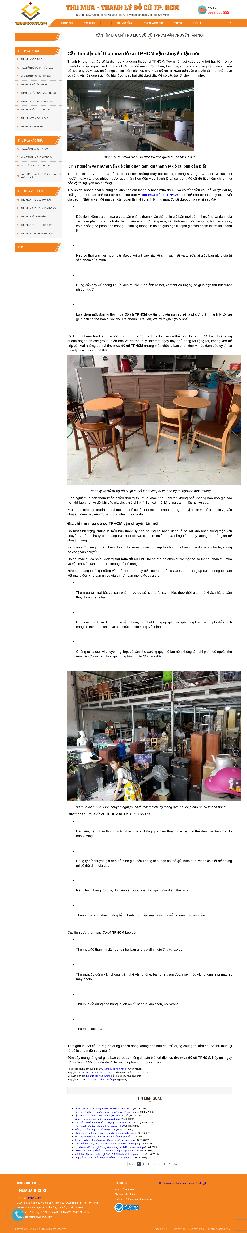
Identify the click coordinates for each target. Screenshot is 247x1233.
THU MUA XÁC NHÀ (153, 23)
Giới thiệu (89, 23)
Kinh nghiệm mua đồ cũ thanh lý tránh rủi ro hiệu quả (103, 1136)
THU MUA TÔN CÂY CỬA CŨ (35, 118)
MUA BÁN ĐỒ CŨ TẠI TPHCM (36, 76)
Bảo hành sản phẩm (124, 1194)
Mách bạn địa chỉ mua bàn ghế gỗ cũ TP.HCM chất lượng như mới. (110, 1154)
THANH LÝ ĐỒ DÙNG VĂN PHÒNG (38, 93)
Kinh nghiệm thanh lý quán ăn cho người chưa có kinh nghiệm (107, 1112)
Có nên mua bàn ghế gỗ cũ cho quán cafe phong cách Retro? (107, 1150)
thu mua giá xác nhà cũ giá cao (98, 1072)
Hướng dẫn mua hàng (125, 1189)
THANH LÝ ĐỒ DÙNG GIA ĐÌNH (37, 101)
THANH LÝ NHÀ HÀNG (32, 126)
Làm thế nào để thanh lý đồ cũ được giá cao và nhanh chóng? (107, 1122)
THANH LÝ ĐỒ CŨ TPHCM (34, 84)
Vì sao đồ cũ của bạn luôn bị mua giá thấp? (97, 1119)
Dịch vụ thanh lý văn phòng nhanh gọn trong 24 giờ (101, 1115)
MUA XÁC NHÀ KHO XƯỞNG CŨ (37, 157)
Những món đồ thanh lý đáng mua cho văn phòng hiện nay (105, 1133)
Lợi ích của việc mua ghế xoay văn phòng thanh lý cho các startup (109, 1147)
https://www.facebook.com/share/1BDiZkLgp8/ (182, 1183)
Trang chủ (67, 23)
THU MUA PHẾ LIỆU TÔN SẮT (36, 199)
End (176, 1164)
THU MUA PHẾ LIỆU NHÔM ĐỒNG (38, 208)
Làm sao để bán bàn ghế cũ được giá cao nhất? (100, 1126)
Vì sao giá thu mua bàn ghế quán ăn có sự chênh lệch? (103, 1108)
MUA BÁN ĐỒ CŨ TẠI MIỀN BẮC (37, 67)
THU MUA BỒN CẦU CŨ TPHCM (37, 109)
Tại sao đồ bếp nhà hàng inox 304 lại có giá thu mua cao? (105, 1140)
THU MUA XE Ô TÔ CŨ (32, 59)
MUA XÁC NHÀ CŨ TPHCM (34, 148)
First (131, 1164)
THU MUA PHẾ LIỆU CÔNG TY (36, 225)
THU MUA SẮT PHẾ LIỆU (33, 216)
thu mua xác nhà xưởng (98, 1075)
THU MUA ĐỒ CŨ (125, 23)
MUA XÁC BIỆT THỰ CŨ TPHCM (37, 165)
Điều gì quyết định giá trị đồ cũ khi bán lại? (97, 1129)
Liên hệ (197, 23)
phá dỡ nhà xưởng (104, 1079)
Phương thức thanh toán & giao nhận (133, 1199)
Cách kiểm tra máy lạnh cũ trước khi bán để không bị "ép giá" (107, 1143)
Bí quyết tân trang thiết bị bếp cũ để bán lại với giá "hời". (104, 1157)
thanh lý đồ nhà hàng (115, 1068)
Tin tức (178, 23)
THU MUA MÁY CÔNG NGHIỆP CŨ (38, 233)
